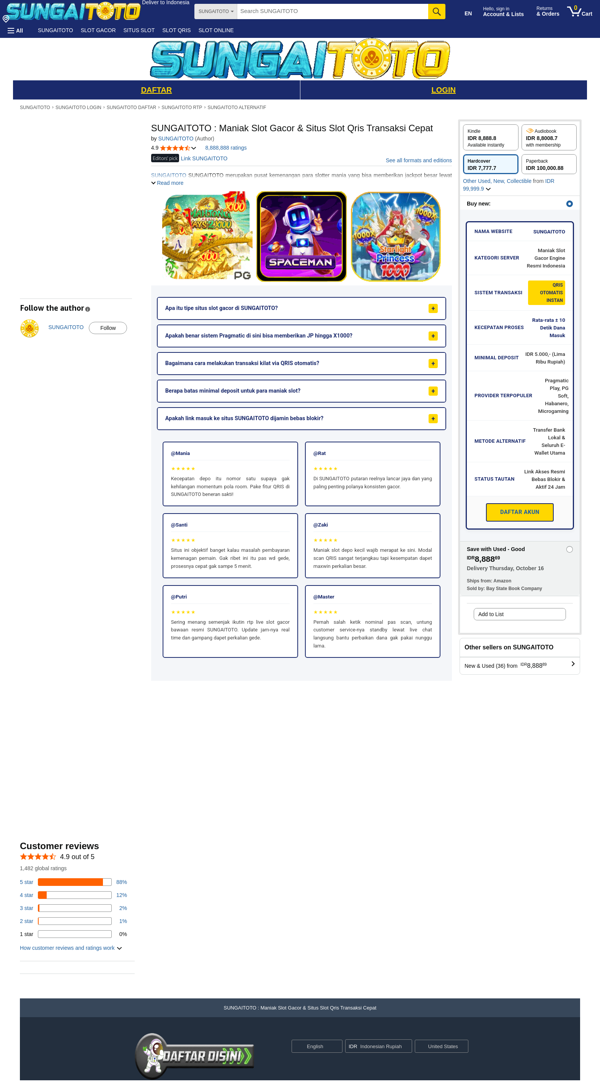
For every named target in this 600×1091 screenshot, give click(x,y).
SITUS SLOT (139, 30)
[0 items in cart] (580, 11)
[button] (165, 2)
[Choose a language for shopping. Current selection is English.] (312, 1046)
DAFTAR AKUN (520, 512)
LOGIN (444, 90)
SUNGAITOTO (55, 30)
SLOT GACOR (98, 30)
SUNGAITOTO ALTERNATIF (237, 107)
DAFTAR (156, 90)
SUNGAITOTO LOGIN (78, 107)
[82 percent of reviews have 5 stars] (73, 882)
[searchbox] (332, 11)
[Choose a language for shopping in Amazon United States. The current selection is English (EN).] (463, 11)
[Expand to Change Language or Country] (336, 1047)
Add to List (491, 614)
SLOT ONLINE (216, 30)
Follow (108, 328)
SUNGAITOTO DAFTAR (131, 107)
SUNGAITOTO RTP (181, 107)
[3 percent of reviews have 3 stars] (73, 908)
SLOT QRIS (176, 30)
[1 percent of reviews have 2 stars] (73, 921)
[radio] (490, 137)
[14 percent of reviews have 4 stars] (73, 895)
